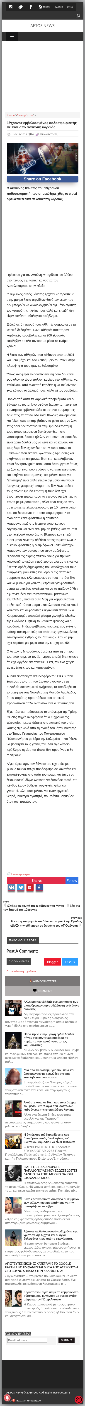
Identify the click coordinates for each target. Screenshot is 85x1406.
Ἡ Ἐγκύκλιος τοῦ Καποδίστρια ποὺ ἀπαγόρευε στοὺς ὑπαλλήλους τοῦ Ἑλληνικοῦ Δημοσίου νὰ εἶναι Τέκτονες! (49, 1138)
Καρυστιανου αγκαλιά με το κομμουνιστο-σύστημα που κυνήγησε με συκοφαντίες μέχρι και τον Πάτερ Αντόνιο (51, 1295)
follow (44, 7)
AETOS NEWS (42, 25)
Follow (72, 880)
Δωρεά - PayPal (64, 6)
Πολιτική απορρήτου (26, 1400)
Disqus (70, 962)
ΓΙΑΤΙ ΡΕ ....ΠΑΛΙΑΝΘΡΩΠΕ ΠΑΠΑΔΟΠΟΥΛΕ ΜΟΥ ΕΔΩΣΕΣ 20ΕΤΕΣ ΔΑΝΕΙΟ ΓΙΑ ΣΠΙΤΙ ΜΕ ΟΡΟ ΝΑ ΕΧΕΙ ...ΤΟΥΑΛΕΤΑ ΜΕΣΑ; (51, 1172)
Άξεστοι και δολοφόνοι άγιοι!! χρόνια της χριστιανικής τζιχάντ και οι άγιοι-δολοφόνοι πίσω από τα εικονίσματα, (51, 1234)
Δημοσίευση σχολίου (21, 971)
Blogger (52, 962)
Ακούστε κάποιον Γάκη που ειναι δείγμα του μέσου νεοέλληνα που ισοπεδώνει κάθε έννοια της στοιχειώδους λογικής (50, 1105)
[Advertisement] (42, 76)
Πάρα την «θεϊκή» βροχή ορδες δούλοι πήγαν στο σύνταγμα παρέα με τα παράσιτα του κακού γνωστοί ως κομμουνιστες (49, 1039)
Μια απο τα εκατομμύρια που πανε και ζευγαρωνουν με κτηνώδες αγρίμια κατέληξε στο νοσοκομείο (49, 1073)
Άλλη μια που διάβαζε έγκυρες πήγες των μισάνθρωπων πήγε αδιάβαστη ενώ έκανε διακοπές (51, 1005)
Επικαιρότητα (20, 874)
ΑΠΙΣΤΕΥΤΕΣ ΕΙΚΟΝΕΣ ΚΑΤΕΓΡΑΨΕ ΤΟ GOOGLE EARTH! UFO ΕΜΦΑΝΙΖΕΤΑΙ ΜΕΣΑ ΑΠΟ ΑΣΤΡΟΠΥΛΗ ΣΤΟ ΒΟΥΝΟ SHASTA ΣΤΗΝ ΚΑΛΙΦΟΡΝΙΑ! (41, 1267)
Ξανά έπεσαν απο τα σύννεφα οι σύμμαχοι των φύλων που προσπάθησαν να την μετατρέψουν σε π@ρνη (52, 1202)
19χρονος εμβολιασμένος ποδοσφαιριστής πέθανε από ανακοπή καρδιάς (42, 124)
